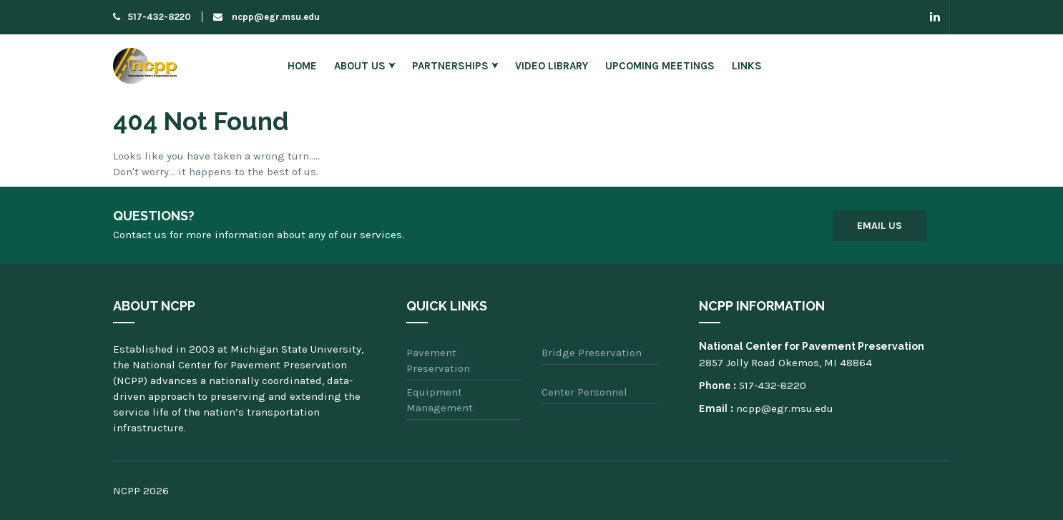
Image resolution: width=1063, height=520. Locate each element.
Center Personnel (584, 392)
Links (747, 65)
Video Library (551, 65)
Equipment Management (439, 400)
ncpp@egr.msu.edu (266, 16)
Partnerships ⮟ (455, 65)
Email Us (879, 226)
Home (302, 65)
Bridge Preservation (592, 352)
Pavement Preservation (438, 360)
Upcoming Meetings (660, 65)
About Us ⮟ (364, 65)
